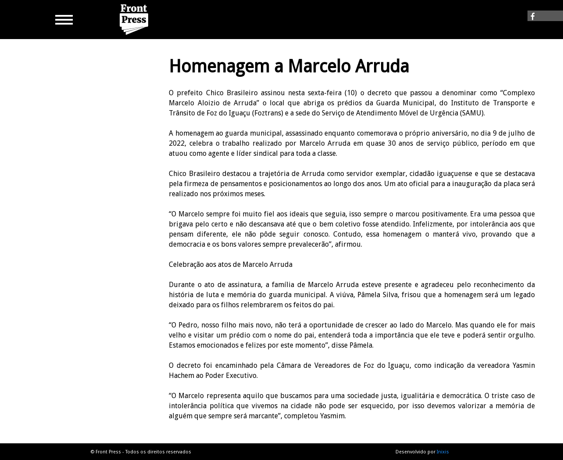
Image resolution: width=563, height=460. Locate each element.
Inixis (443, 452)
